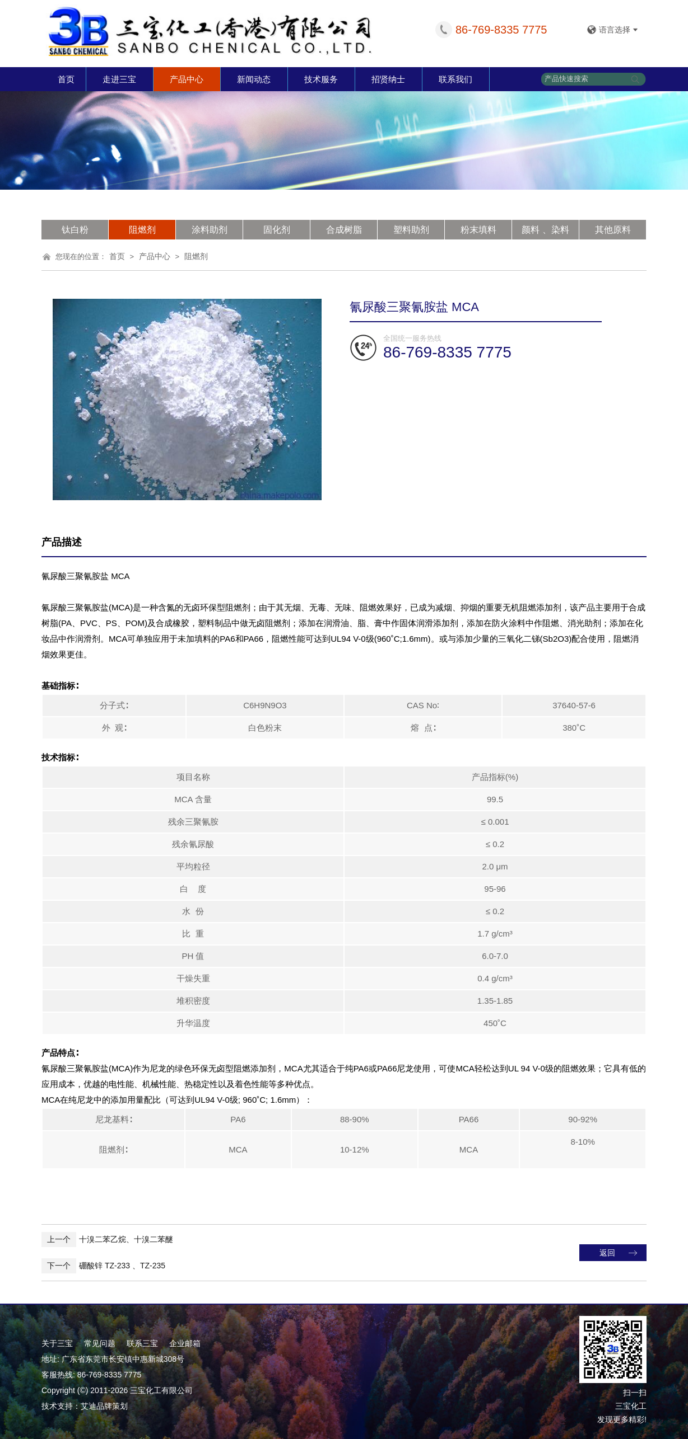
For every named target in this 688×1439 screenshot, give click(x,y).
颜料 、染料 (545, 229)
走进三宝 (119, 79)
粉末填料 (478, 229)
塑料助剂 (411, 229)
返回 (607, 1252)
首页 (66, 79)
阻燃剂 (142, 229)
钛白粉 (75, 229)
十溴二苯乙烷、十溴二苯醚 (107, 1239)
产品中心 (186, 79)
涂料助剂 (209, 229)
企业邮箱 (185, 1343)
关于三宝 (57, 1343)
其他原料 (613, 229)
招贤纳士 (388, 79)
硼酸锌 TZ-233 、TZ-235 (103, 1265)
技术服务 (321, 79)
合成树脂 (344, 229)
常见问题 (99, 1343)
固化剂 (276, 229)
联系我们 (455, 79)
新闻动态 (254, 79)
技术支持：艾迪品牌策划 (84, 1406)
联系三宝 (142, 1343)
